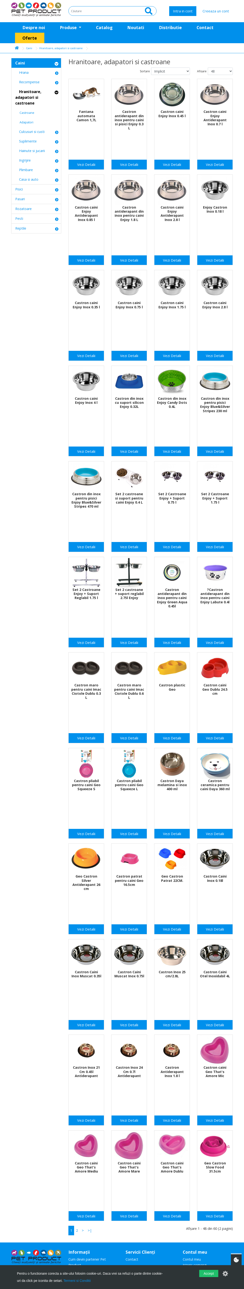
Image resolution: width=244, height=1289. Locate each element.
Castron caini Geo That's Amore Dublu (172, 1167)
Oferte (29, 38)
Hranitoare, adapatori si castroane (61, 48)
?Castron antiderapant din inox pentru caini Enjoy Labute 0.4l (214, 595)
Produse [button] (69, 27)
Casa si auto (26, 179)
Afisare (202, 71)
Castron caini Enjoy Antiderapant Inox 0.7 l (215, 117)
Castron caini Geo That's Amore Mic (214, 1071)
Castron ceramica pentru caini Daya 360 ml (215, 785)
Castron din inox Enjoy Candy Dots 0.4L (172, 402)
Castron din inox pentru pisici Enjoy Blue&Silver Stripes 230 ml (215, 404)
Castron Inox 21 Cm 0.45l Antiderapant (86, 1071)
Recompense (27, 82)
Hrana (22, 72)
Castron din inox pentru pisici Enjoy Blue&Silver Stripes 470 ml (86, 500)
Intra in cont (183, 11)
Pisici (19, 189)
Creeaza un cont (216, 11)
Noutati (135, 27)
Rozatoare (23, 208)
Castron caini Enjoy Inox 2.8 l (215, 304)
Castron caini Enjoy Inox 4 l (86, 400)
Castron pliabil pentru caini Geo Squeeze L (129, 785)
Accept (208, 1273)
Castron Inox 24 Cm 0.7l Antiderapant (129, 1071)
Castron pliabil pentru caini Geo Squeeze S (86, 785)
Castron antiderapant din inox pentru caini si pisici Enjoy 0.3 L (129, 119)
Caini (29, 48)
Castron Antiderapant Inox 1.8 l (172, 1071)
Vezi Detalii (86, 164)
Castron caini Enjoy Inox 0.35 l (86, 304)
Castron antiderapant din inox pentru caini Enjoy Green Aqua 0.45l (172, 597)
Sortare (145, 71)
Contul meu (192, 1259)
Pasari (20, 199)
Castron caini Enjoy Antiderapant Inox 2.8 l (172, 213)
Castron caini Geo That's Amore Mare (129, 1167)
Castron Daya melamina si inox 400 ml (172, 785)
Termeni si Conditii (77, 1281)
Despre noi (33, 27)
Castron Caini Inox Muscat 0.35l (86, 974)
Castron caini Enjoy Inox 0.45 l (172, 113)
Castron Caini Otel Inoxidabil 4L (215, 974)
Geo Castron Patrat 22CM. (172, 878)
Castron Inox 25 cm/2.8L (172, 974)
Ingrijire (23, 160)
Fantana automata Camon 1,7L (86, 115)
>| (90, 1230)
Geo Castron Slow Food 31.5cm (215, 1167)
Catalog (104, 27)
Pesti (19, 218)
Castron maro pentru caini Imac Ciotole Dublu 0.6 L (129, 691)
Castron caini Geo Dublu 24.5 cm (215, 689)
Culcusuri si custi (30, 131)
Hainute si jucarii (30, 150)
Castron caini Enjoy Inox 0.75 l (129, 304)
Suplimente (26, 141)
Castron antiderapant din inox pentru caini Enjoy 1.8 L (129, 213)
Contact (205, 27)
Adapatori (24, 122)
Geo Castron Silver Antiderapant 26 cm (86, 882)
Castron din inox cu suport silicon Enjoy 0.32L (129, 402)
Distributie (170, 27)
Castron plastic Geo (172, 687)
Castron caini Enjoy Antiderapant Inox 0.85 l (86, 213)
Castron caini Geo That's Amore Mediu (86, 1167)
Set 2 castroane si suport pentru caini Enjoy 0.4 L (129, 498)
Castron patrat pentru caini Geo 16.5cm (129, 880)
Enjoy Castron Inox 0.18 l (215, 209)
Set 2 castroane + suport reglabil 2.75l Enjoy (129, 593)
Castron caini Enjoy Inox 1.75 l (172, 304)
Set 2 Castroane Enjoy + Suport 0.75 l (172, 498)
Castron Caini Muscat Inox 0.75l (129, 974)
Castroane (24, 112)
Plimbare (24, 170)
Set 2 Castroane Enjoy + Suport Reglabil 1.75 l (86, 593)
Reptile (20, 228)
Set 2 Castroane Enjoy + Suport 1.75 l (215, 498)
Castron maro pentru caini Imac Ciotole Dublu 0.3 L (86, 691)
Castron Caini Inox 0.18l (215, 878)
